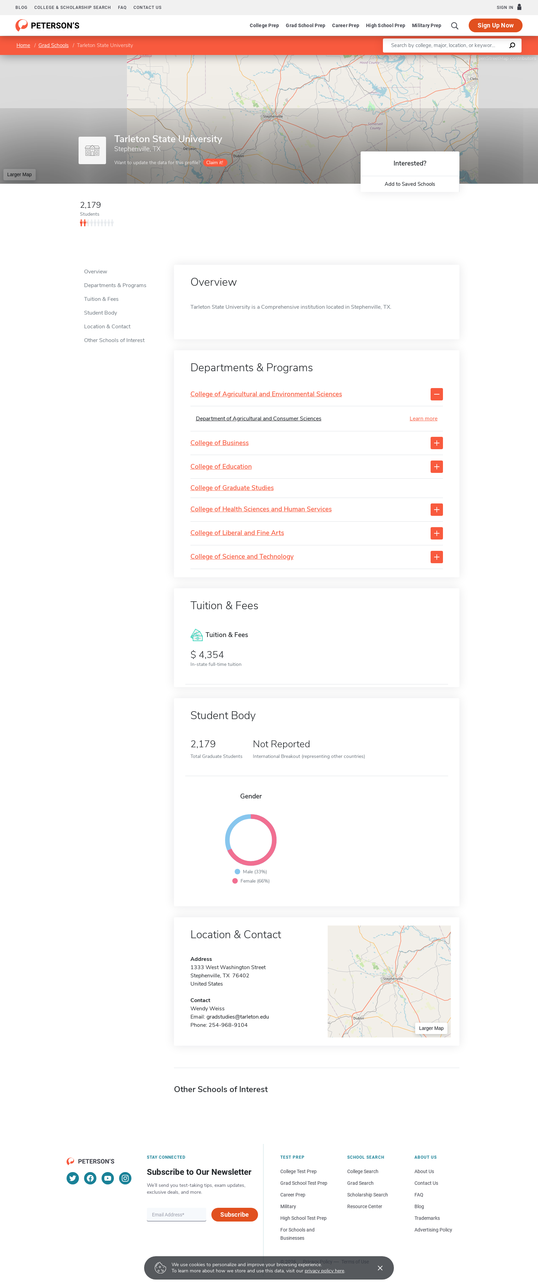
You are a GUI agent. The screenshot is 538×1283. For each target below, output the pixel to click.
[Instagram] (125, 1178)
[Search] (455, 25)
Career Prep (345, 25)
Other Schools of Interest (114, 340)
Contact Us (426, 1183)
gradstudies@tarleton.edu (238, 1017)
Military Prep (426, 25)
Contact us (147, 7)
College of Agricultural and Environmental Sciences (266, 394)
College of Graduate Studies (232, 488)
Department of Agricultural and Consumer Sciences (258, 418)
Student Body (100, 313)
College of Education (221, 467)
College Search (362, 1171)
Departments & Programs (115, 285)
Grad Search (360, 1183)
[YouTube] (108, 1178)
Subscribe (234, 1214)
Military (288, 1206)
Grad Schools (53, 45)
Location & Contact (107, 326)
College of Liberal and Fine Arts (237, 533)
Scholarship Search (367, 1194)
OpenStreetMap (491, 58)
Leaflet (455, 58)
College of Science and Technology (242, 557)
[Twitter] (73, 1178)
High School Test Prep (303, 1218)
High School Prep (385, 25)
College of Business (219, 443)
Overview (95, 271)
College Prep (264, 25)
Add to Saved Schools (410, 184)
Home (23, 45)
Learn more (423, 418)
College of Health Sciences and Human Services (261, 509)
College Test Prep (298, 1171)
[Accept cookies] (375, 1268)
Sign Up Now (496, 25)
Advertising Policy (433, 1230)
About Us (424, 1171)
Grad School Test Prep (303, 1183)
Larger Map (19, 174)
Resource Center (364, 1206)
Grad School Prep (305, 25)
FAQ (122, 7)
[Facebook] (90, 1178)
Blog (21, 7)
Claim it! (214, 162)
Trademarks (427, 1218)
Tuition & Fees (101, 299)
